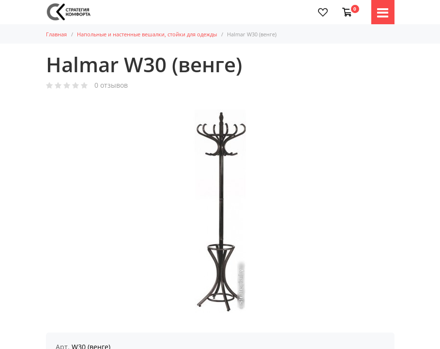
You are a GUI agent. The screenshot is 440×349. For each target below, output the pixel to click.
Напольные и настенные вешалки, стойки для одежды (147, 34)
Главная (56, 34)
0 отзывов (111, 85)
